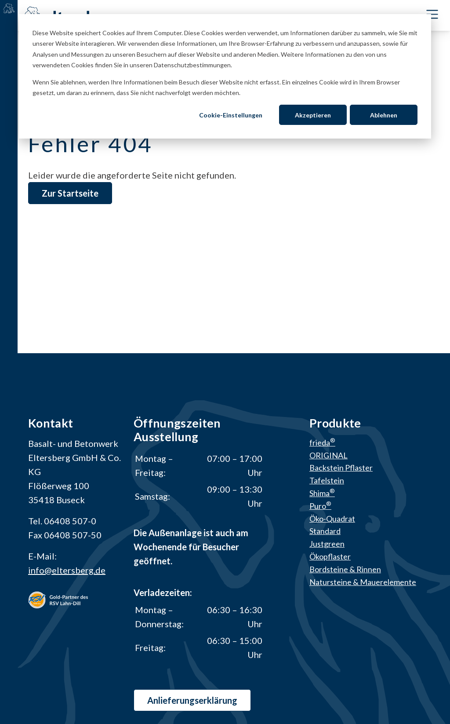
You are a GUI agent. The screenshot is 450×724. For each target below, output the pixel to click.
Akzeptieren (313, 115)
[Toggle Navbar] (432, 15)
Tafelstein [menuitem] (326, 481)
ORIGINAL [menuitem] (328, 455)
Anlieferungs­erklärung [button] (192, 700)
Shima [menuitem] (322, 493)
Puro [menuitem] (320, 506)
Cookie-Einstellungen (230, 115)
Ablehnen (383, 115)
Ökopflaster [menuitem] (330, 557)
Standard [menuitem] (325, 531)
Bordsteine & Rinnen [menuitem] (345, 569)
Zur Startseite (70, 193)
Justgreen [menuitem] (327, 544)
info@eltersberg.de (66, 570)
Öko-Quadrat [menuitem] (332, 518)
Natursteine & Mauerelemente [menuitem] (362, 582)
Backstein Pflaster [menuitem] (341, 468)
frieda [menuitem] (322, 442)
